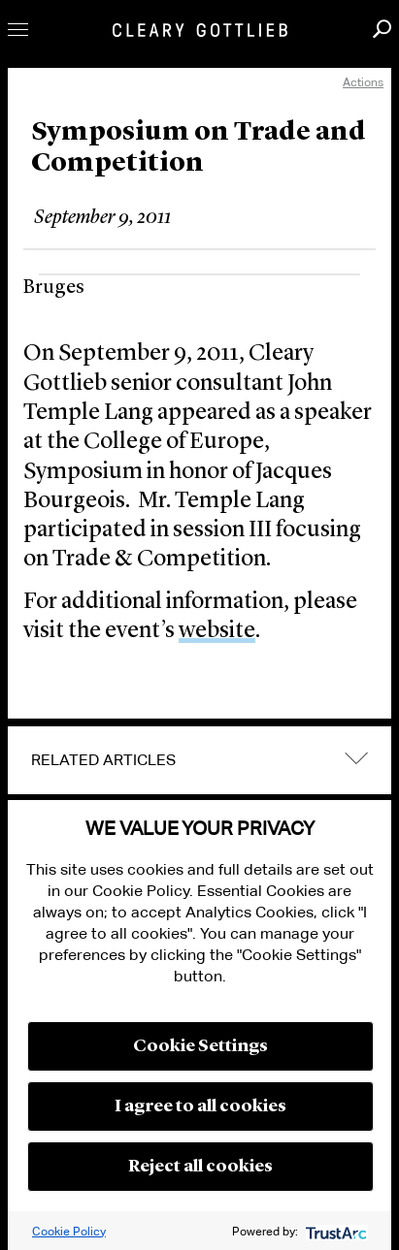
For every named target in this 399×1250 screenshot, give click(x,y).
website (217, 631)
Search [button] (382, 28)
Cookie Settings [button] (200, 1046)
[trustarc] (334, 1231)
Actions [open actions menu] (363, 82)
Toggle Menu (18, 29)
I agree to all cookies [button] (200, 1106)
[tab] (199, 760)
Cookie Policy (69, 1231)
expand (356, 759)
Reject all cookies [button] (200, 1166)
